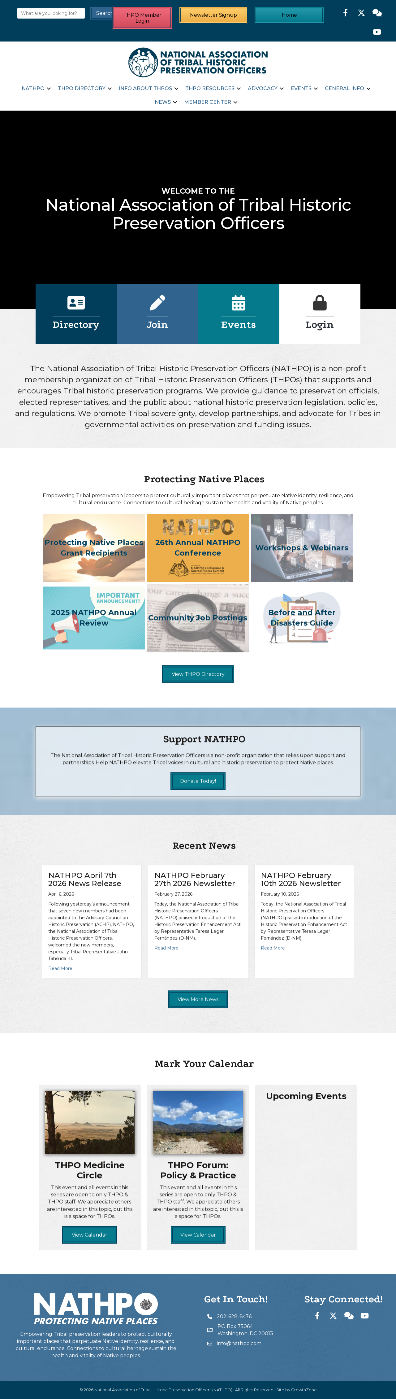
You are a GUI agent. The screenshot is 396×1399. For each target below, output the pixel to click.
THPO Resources (210, 88)
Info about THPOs (145, 88)
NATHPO (33, 88)
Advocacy (263, 88)
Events (301, 88)
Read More (60, 1028)
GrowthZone (304, 1389)
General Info (344, 88)
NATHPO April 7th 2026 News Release (84, 938)
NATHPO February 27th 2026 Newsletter (194, 938)
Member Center (207, 102)
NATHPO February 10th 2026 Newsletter (301, 938)
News (163, 102)
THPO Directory (81, 88)
